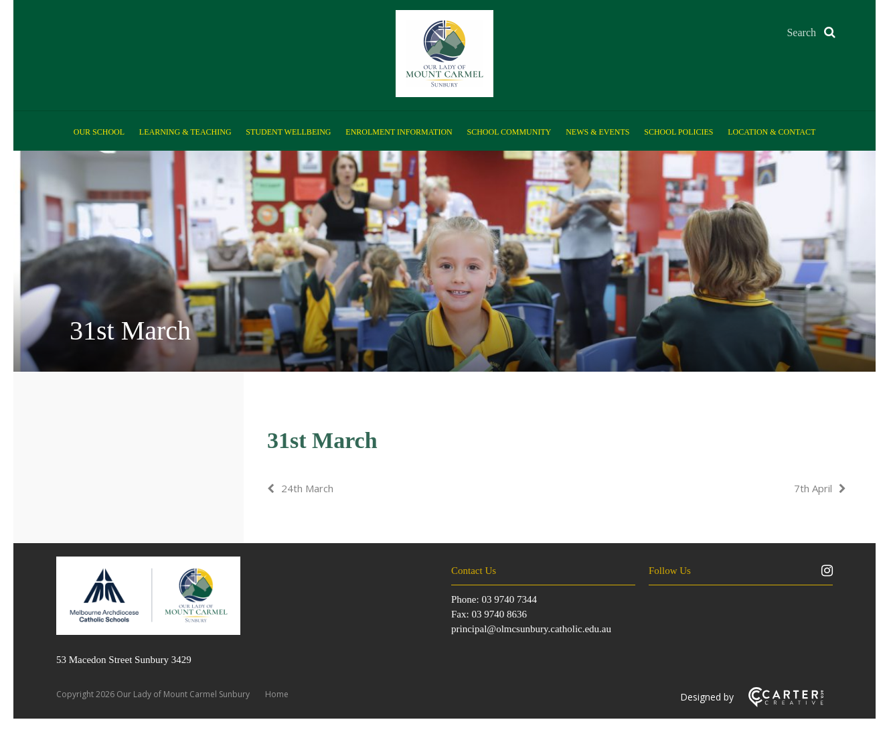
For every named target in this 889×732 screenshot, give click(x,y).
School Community (509, 132)
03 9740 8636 (499, 614)
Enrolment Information (398, 132)
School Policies (678, 132)
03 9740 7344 (509, 599)
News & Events (597, 132)
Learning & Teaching (185, 132)
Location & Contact (771, 132)
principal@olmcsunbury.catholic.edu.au (531, 629)
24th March (307, 488)
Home (277, 694)
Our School (99, 132)
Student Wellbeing (288, 132)
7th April (813, 488)
